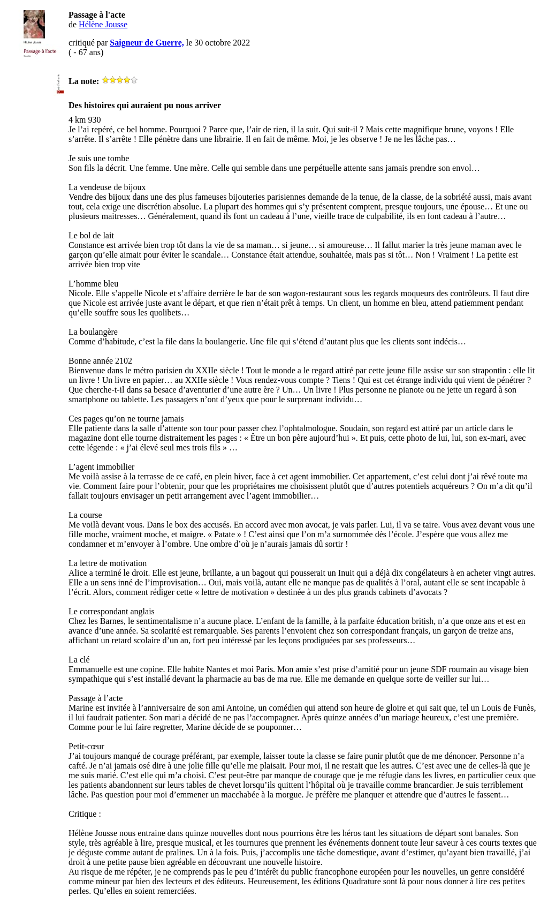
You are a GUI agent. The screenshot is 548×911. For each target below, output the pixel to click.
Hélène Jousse (103, 24)
